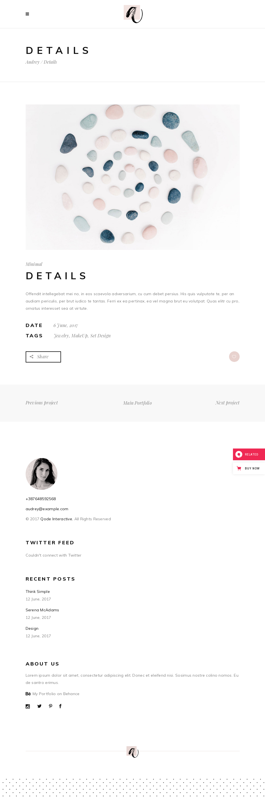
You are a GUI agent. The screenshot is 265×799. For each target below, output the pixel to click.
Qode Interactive (55, 518)
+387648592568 (41, 498)
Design (32, 628)
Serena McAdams (42, 609)
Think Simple (38, 591)
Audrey (33, 62)
